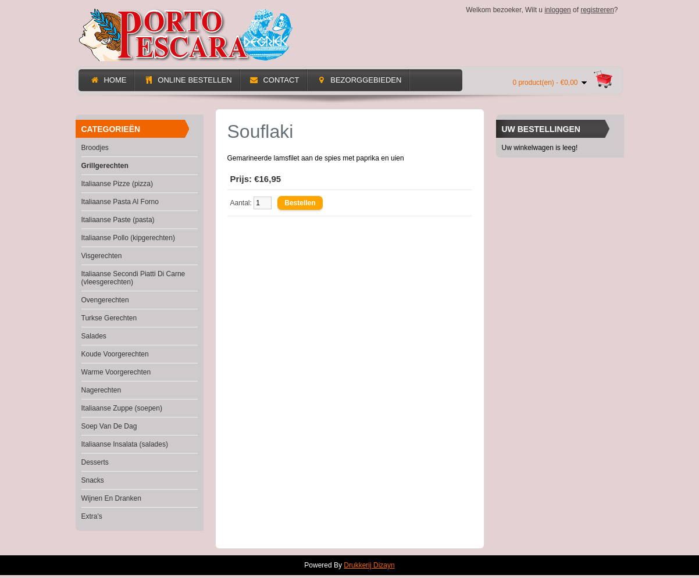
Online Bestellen (187, 80)
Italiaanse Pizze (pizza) (117, 184)
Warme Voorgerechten (116, 372)
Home (108, 80)
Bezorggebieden (358, 80)
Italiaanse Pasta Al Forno (120, 202)
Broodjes (95, 148)
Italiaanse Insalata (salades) (124, 444)
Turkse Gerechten (109, 318)
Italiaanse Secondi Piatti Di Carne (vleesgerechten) (133, 278)
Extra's (91, 516)
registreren (597, 10)
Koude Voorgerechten (115, 354)
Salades (93, 336)
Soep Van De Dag (109, 426)
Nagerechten (101, 390)
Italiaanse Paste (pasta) (118, 220)
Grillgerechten (105, 166)
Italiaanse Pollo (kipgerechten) (128, 238)
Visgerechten (101, 256)
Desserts (95, 462)
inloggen (557, 10)
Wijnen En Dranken (111, 498)
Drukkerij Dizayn (369, 565)
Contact (274, 80)
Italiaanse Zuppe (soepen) (121, 408)
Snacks (92, 480)
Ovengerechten (105, 300)
